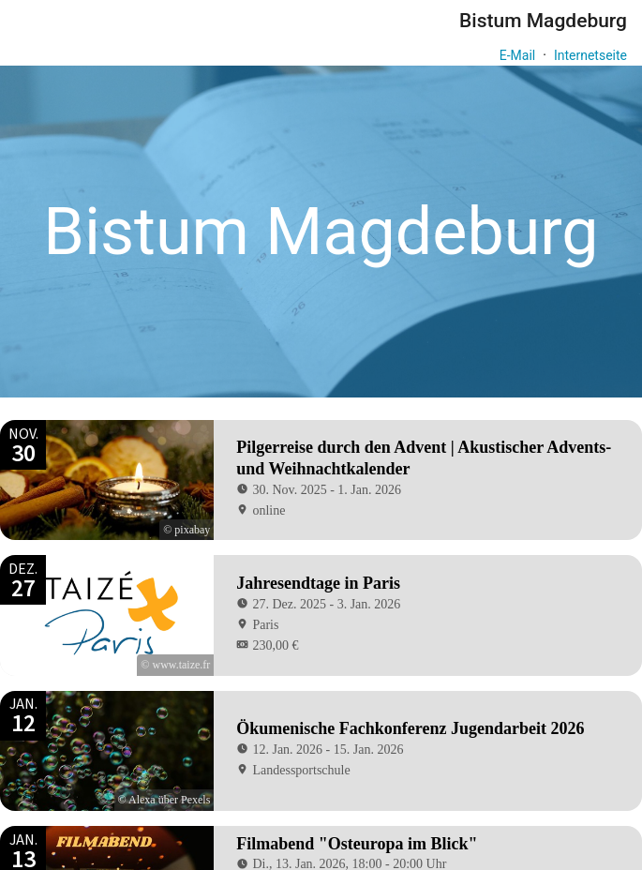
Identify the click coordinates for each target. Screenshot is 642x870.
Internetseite (590, 55)
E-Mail (517, 55)
